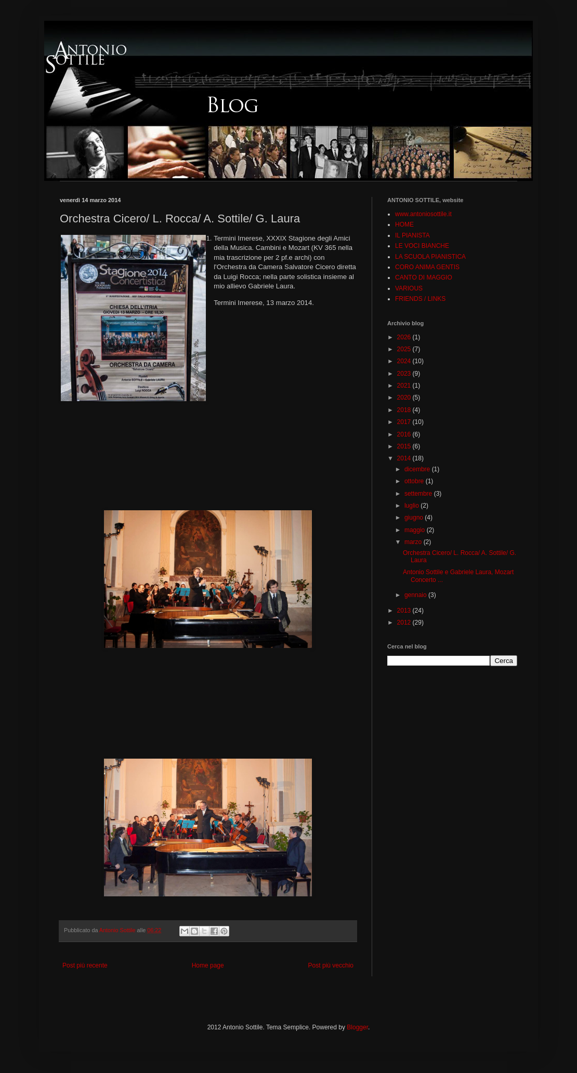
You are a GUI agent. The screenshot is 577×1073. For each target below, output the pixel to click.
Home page (208, 965)
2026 (405, 337)
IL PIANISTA (412, 235)
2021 (405, 385)
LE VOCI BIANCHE (422, 245)
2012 (405, 622)
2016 (405, 434)
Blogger (357, 1027)
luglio (412, 505)
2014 (405, 458)
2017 (405, 422)
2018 (405, 410)
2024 (405, 361)
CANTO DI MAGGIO (423, 277)
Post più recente (85, 965)
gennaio (416, 595)
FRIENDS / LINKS (420, 298)
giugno (414, 517)
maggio (415, 530)
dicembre (418, 469)
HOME (404, 224)
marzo (414, 542)
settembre (419, 493)
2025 (405, 349)
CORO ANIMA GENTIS (427, 267)
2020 (405, 397)
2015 (405, 446)
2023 (405, 373)
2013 (405, 610)
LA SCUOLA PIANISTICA (430, 256)
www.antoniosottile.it (423, 214)
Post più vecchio (330, 965)
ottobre (415, 481)
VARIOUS (409, 288)
